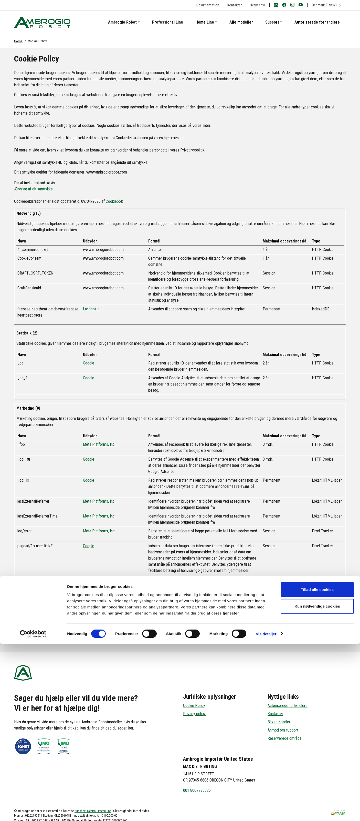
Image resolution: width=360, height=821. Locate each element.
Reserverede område (285, 738)
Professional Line (167, 22)
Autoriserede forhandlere (317, 22)
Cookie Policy (194, 705)
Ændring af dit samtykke (33, 189)
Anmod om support (283, 730)
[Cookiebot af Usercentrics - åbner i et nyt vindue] (33, 811)
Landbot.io (91, 309)
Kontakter (234, 5)
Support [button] (272, 22)
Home (18, 41)
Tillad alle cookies (317, 766)
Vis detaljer (266, 811)
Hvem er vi (257, 5)
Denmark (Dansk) (327, 5)
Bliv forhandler (279, 721)
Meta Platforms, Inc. (99, 444)
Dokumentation (207, 5)
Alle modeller (241, 22)
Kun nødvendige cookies (317, 783)
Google (88, 363)
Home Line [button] (204, 22)
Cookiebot (114, 201)
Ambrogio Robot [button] (122, 22)
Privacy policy (194, 713)
